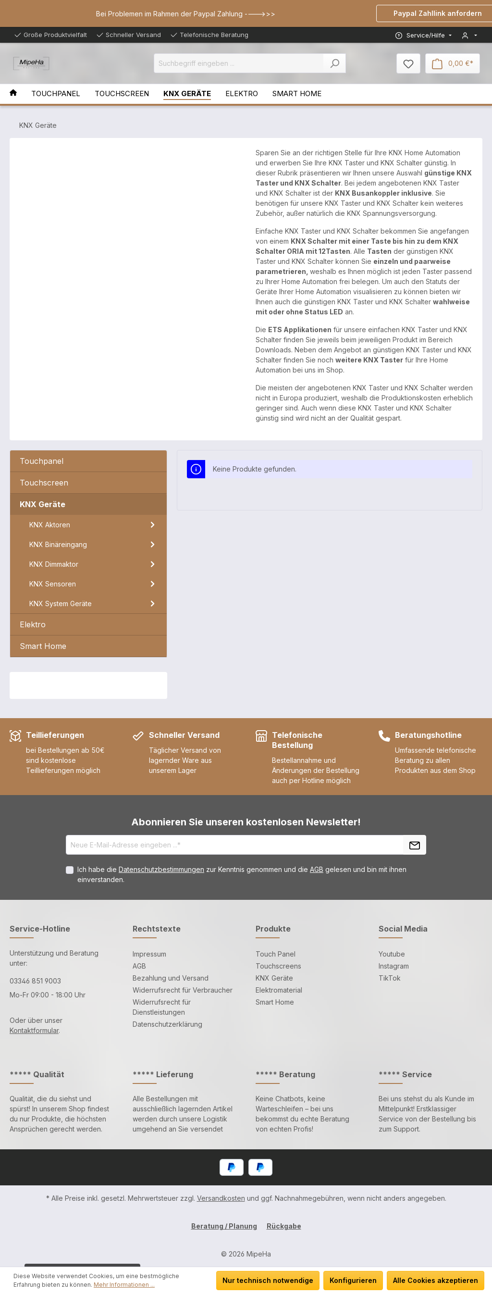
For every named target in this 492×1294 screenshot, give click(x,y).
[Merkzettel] (408, 63)
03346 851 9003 (35, 981)
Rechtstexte (157, 928)
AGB (316, 869)
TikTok (390, 978)
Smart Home (275, 1002)
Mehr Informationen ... (124, 1284)
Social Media (403, 928)
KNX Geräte (274, 978)
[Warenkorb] (453, 63)
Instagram (394, 966)
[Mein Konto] (469, 35)
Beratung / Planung (224, 1226)
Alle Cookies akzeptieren (435, 1280)
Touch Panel (275, 954)
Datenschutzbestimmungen (161, 869)
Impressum (149, 954)
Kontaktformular (34, 1030)
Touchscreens (278, 966)
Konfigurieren (353, 1280)
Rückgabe (284, 1226)
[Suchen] (334, 63)
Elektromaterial (279, 990)
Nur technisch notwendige (267, 1280)
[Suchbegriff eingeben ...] (239, 63)
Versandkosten (221, 1198)
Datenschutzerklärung (167, 1024)
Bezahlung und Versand (171, 978)
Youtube (392, 954)
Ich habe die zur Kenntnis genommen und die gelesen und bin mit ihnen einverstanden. (241, 874)
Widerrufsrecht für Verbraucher (183, 990)
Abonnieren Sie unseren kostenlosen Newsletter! (246, 822)
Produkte (273, 928)
